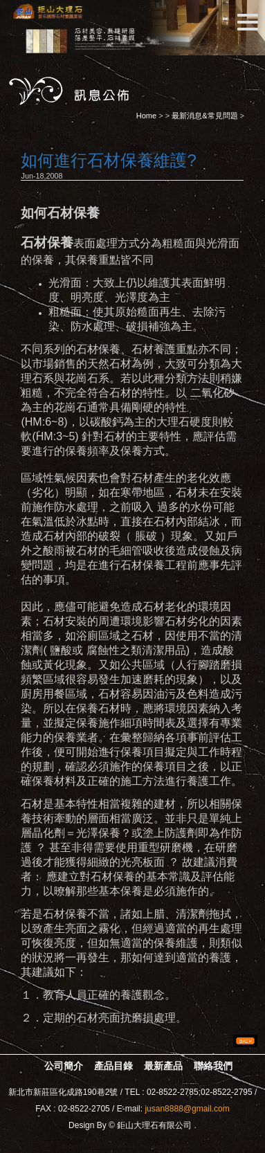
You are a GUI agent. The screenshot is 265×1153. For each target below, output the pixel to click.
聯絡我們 (213, 1065)
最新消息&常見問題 (204, 115)
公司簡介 (63, 1065)
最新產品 (163, 1065)
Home (146, 115)
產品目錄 (113, 1065)
